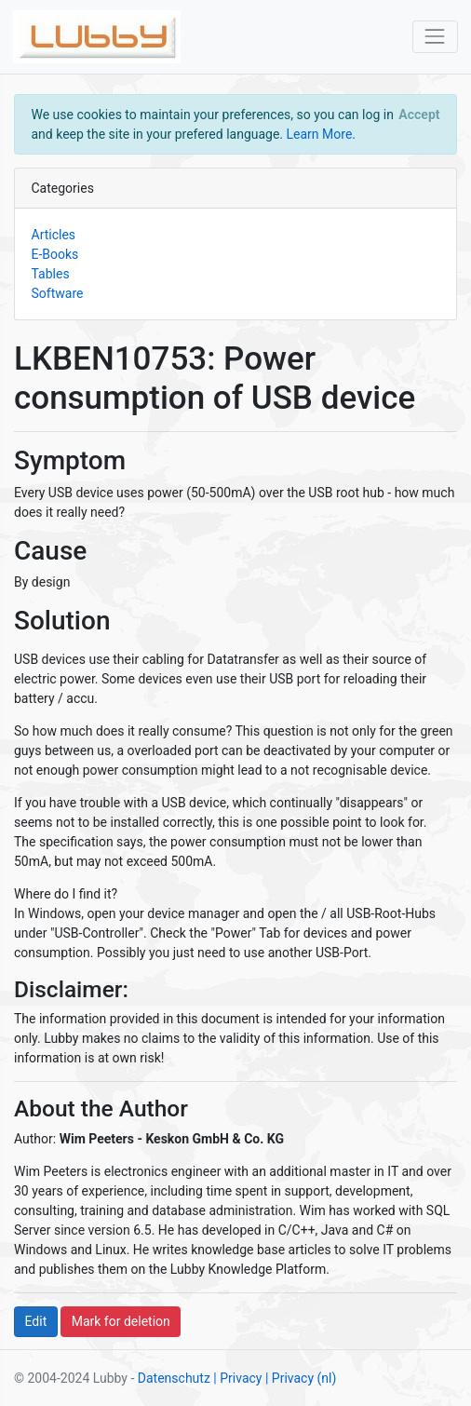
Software (58, 293)
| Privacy (237, 1378)
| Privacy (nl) (300, 1378)
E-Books (55, 254)
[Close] (419, 114)
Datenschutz (174, 1378)
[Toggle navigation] (435, 36)
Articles (54, 234)
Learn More (320, 134)
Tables (51, 273)
